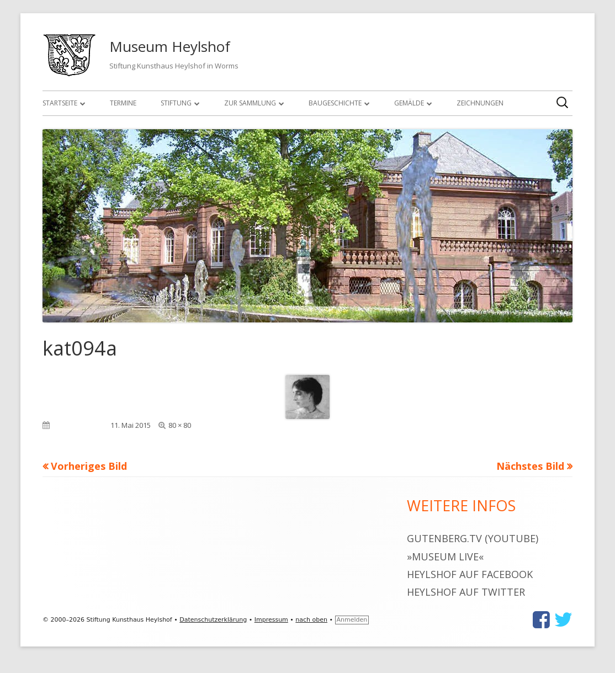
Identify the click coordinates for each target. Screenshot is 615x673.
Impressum (271, 619)
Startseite (60, 103)
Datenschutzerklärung (213, 619)
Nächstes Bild (530, 466)
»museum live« (445, 556)
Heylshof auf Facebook (470, 574)
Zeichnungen (480, 103)
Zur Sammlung (250, 103)
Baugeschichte (335, 103)
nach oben (311, 619)
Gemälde (409, 103)
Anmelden (352, 619)
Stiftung (176, 103)
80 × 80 (179, 425)
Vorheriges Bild (89, 466)
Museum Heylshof (169, 46)
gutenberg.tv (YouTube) (472, 538)
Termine (123, 103)
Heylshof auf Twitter (466, 591)
